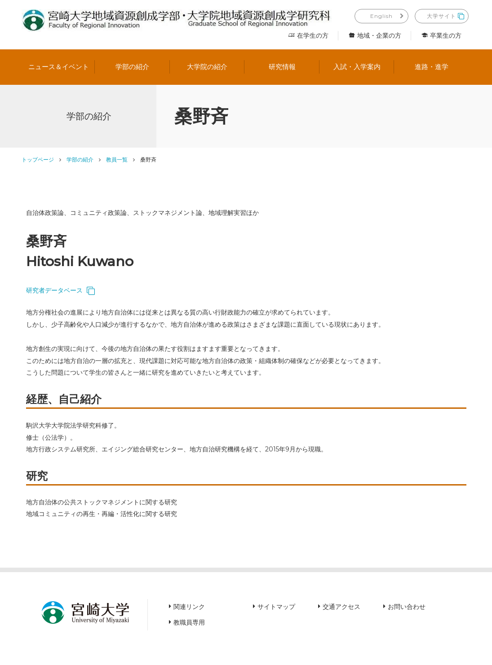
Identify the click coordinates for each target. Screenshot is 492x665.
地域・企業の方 (375, 35)
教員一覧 (117, 159)
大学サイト (441, 16)
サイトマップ (276, 607)
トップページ (38, 159)
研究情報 (282, 66)
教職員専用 (189, 622)
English (381, 16)
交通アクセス (341, 607)
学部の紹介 (132, 66)
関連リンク (189, 607)
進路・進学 (431, 66)
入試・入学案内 (357, 66)
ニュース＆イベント (58, 66)
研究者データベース (54, 290)
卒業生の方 (441, 35)
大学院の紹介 (207, 66)
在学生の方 (308, 35)
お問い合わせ (407, 607)
